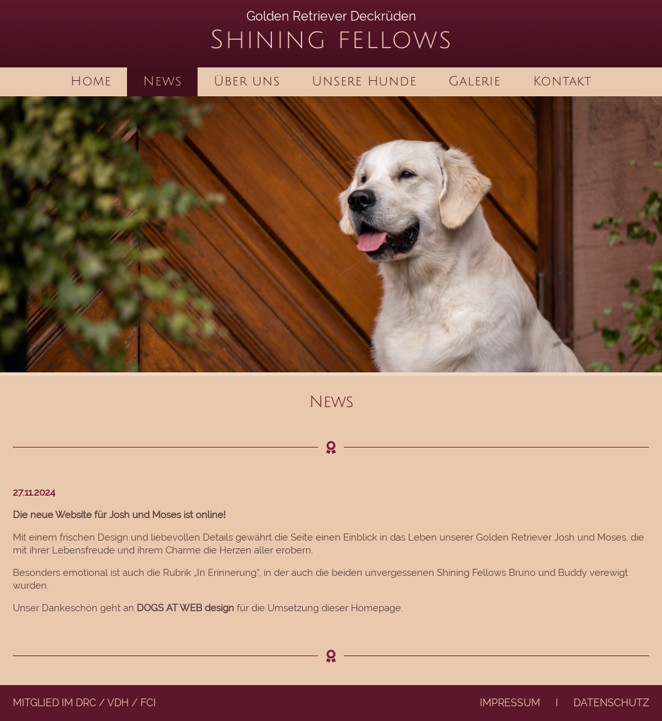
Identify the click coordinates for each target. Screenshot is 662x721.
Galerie (474, 81)
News (162, 81)
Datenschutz (611, 703)
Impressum (510, 703)
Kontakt (562, 81)
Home (91, 81)
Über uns (247, 81)
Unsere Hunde (364, 81)
